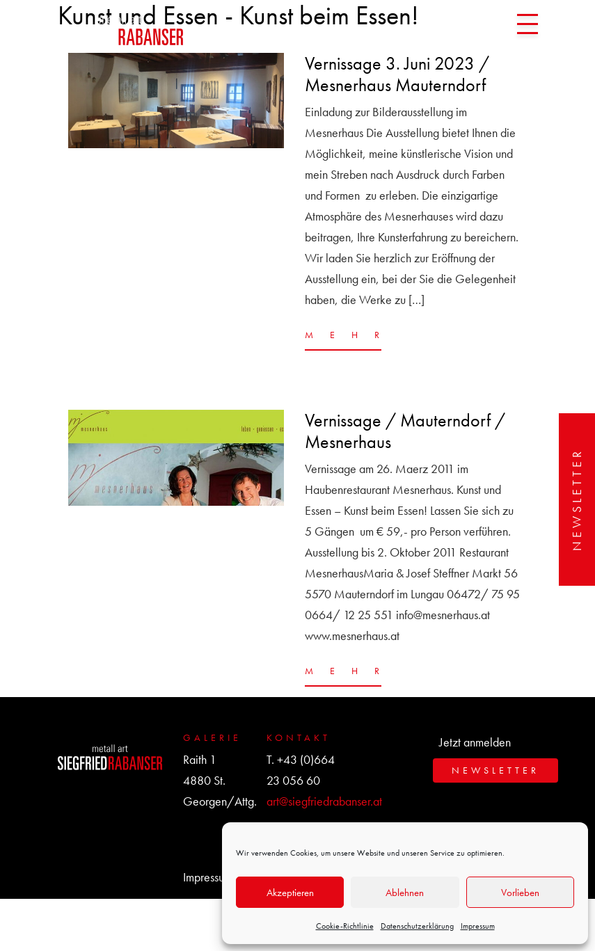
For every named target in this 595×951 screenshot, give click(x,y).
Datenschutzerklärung (417, 926)
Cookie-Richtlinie (345, 926)
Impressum (478, 926)
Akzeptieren (290, 893)
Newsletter (577, 499)
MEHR (343, 334)
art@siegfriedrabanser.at (324, 801)
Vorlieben (520, 893)
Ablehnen (405, 893)
